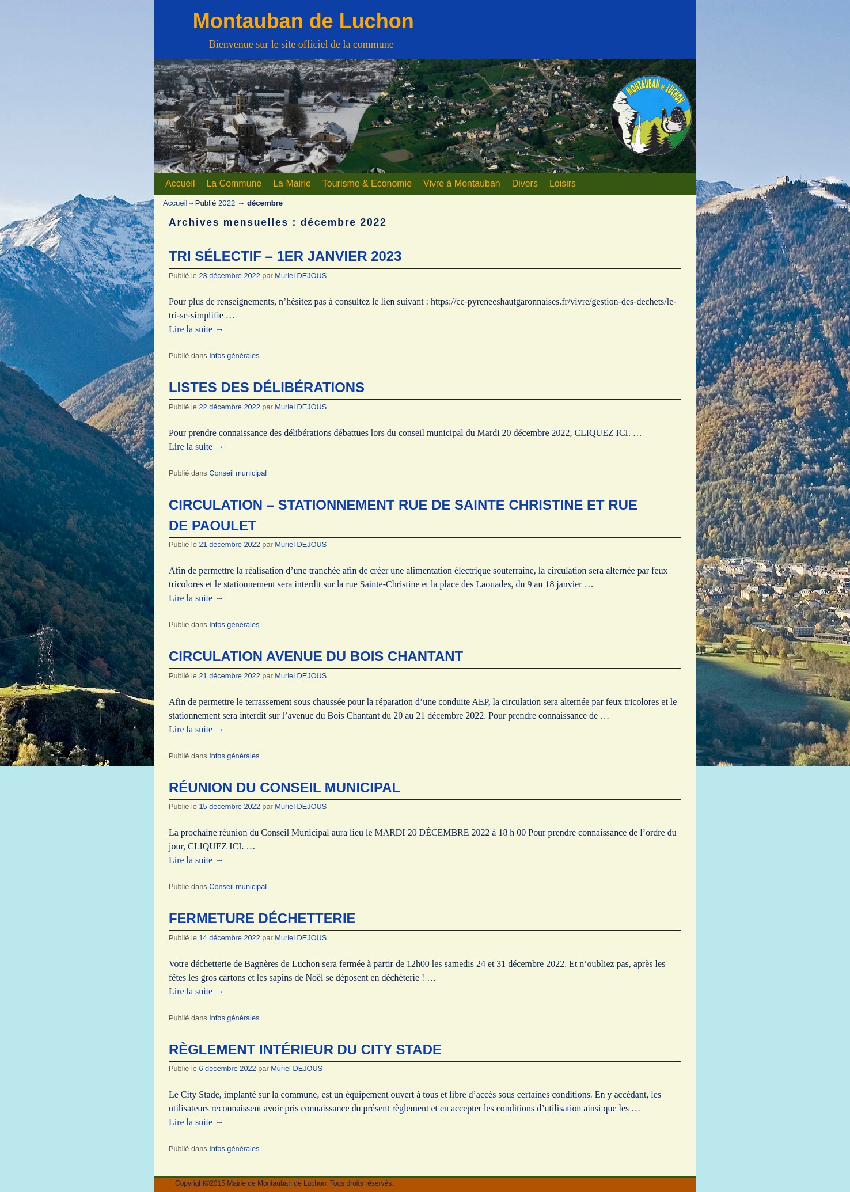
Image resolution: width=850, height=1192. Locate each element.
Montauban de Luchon (303, 21)
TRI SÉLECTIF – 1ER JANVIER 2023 (285, 256)
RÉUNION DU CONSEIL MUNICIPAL (284, 787)
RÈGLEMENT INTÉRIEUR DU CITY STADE (305, 1049)
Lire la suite (196, 329)
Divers (525, 183)
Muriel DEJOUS (301, 275)
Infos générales (234, 355)
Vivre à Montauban (461, 183)
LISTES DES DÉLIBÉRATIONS (267, 387)
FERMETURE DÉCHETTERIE (262, 918)
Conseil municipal (238, 473)
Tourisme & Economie (367, 183)
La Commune (233, 183)
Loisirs (562, 183)
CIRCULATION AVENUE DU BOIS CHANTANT (316, 656)
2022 (226, 203)
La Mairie (292, 183)
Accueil (180, 183)
